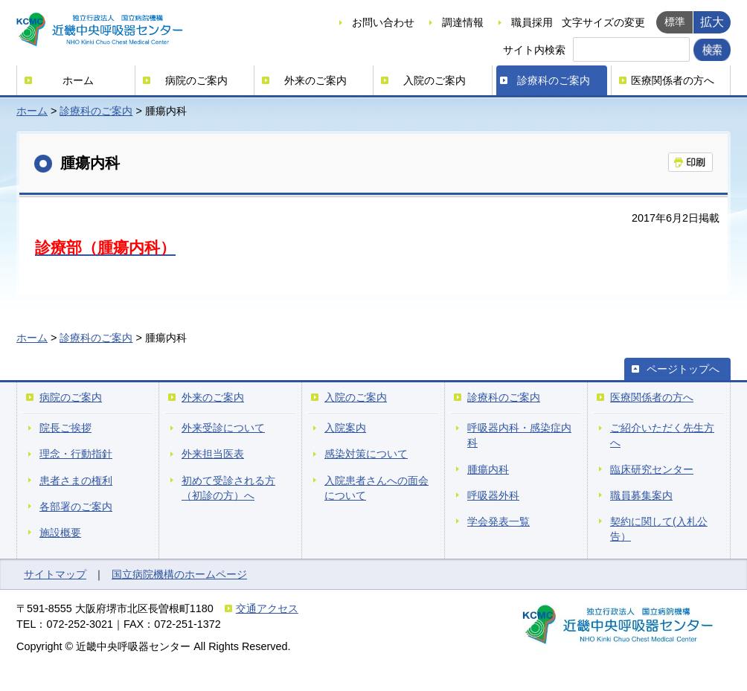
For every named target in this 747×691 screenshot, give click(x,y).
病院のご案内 (196, 80)
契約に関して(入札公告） (659, 528)
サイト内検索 (534, 50)
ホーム (78, 80)
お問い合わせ (383, 22)
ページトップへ (683, 369)
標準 (674, 22)
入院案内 (345, 428)
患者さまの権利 (75, 480)
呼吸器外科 (493, 495)
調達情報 (463, 22)
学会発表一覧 (498, 521)
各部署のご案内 (75, 506)
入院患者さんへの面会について (376, 488)
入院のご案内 (434, 80)
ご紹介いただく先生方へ (662, 435)
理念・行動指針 (75, 454)
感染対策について (366, 454)
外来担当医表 (213, 454)
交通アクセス (267, 608)
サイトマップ (55, 574)
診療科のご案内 (553, 80)
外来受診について (223, 428)
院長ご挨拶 (65, 428)
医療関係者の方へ (672, 80)
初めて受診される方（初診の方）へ (228, 488)
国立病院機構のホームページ (179, 574)
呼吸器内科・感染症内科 (519, 435)
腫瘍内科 (488, 469)
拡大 (712, 21)
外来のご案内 (315, 80)
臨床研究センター (651, 469)
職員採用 (532, 22)
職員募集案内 (641, 495)
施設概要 (60, 533)
